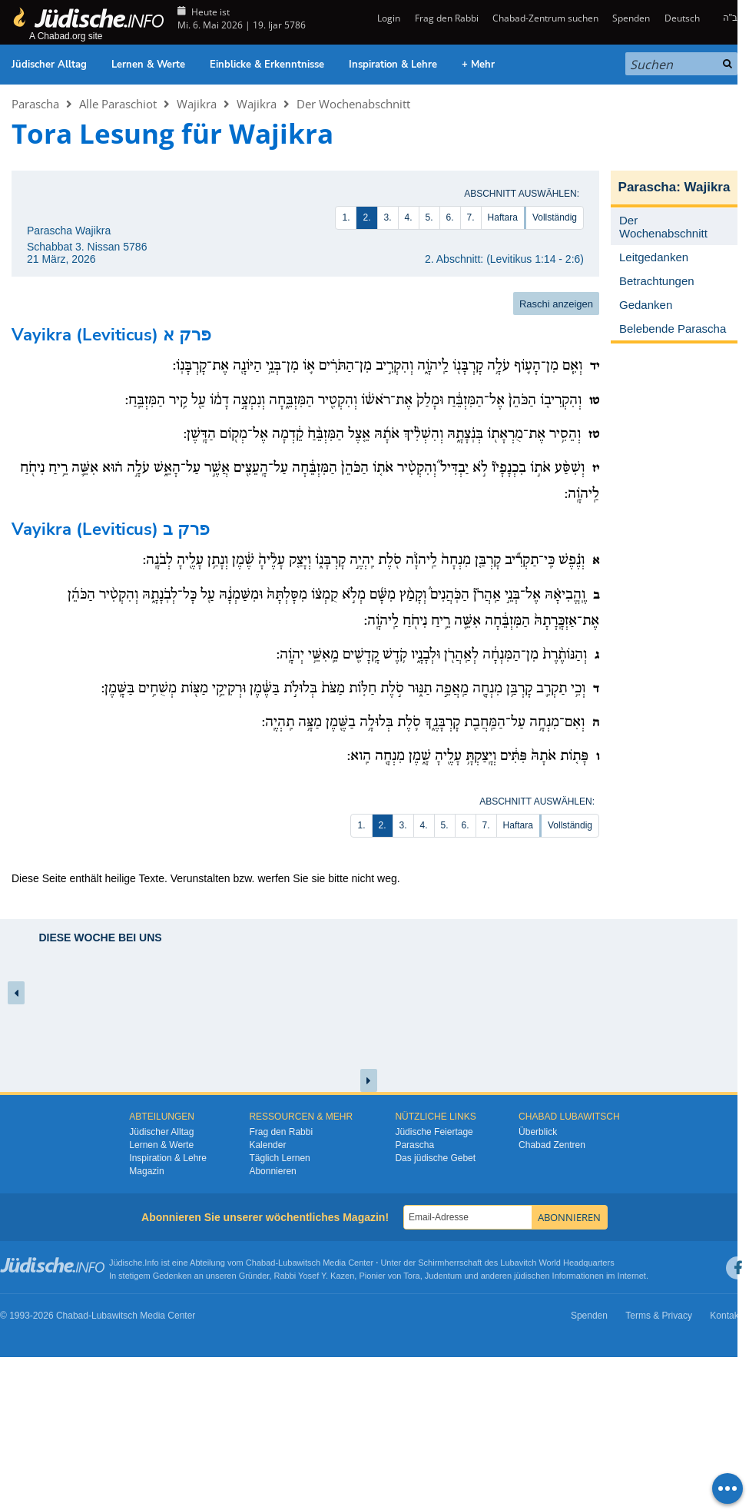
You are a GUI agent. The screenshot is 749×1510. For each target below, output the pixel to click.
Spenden (631, 18)
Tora (411, 1275)
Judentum (443, 1275)
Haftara (503, 217)
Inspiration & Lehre (393, 64)
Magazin (146, 1171)
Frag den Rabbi (447, 18)
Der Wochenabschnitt (353, 103)
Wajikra (197, 103)
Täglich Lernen (279, 1158)
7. (471, 217)
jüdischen (531, 1275)
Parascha (35, 103)
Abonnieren (272, 1171)
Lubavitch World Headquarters (557, 1262)
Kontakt (725, 1315)
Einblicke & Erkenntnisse (267, 64)
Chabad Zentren (552, 1145)
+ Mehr (478, 64)
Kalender (267, 1145)
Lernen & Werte (148, 64)
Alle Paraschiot (118, 103)
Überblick (538, 1132)
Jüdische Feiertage (433, 1132)
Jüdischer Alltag (49, 64)
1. (346, 217)
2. (366, 217)
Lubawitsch (299, 1262)
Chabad (261, 1262)
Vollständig (554, 217)
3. (388, 217)
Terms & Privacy (658, 1315)
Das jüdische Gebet (435, 1158)
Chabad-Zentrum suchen (545, 18)
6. (450, 217)
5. (429, 217)
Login (387, 18)
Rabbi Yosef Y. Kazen (314, 1275)
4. (409, 217)
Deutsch (682, 18)
